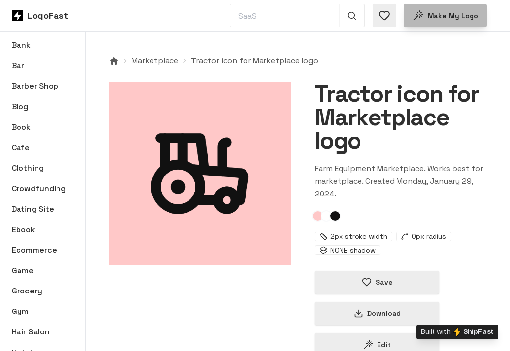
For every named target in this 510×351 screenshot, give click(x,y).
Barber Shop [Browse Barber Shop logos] (35, 86)
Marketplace (155, 61)
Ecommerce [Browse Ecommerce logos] (34, 250)
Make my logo (445, 15)
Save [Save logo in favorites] (377, 282)
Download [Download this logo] (377, 313)
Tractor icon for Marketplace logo (254, 61)
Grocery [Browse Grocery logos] (27, 291)
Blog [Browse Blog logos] (20, 106)
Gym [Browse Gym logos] (20, 311)
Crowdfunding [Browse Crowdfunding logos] (39, 188)
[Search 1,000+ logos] (352, 15)
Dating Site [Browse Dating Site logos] (33, 209)
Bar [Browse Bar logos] (18, 65)
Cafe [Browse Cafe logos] (21, 147)
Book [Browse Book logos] (21, 127)
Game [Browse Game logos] (23, 270)
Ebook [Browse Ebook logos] (23, 229)
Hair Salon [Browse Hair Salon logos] (31, 332)
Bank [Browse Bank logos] (21, 45)
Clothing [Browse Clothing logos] (28, 168)
